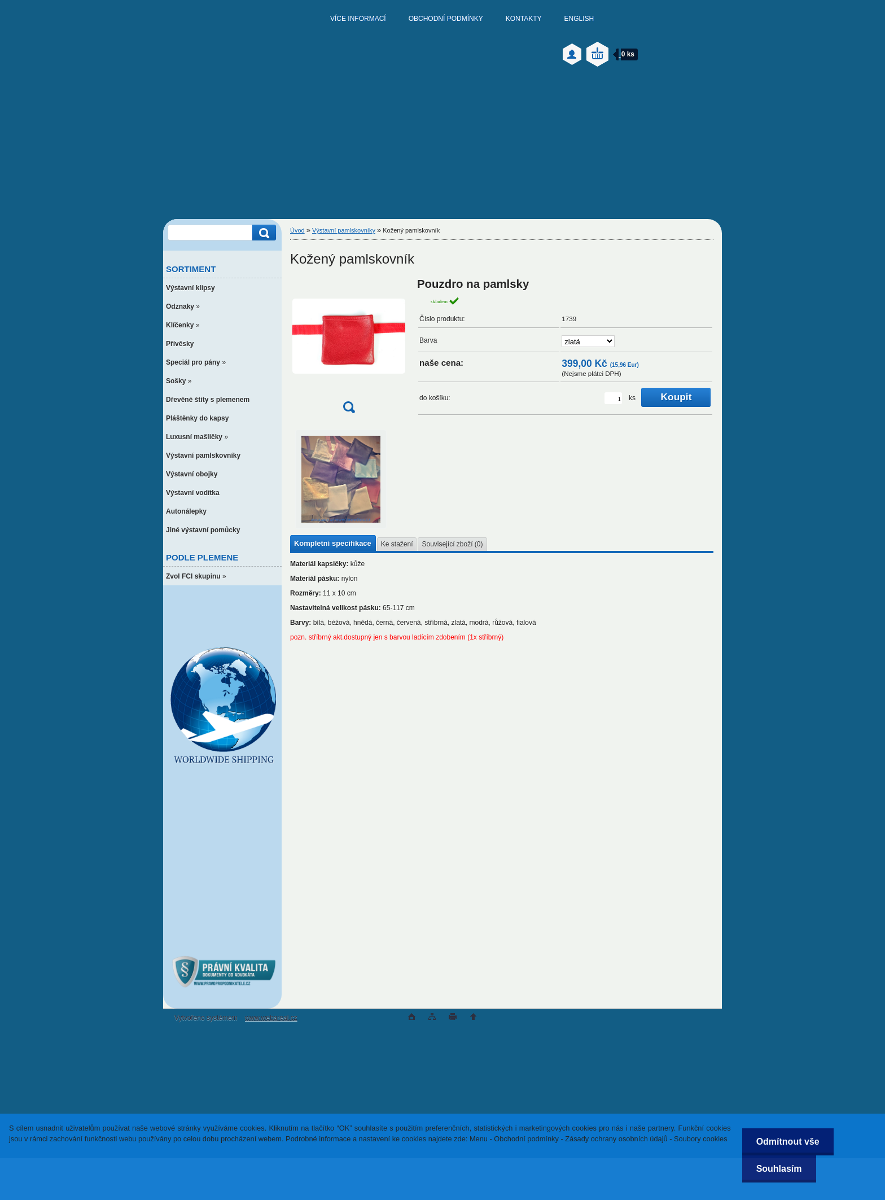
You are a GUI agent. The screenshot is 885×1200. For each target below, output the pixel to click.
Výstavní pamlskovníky (343, 230)
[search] (262, 233)
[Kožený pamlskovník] (349, 349)
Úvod (297, 230)
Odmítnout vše (788, 1141)
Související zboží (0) (452, 544)
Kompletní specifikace (332, 543)
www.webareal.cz (271, 1018)
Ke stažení (397, 544)
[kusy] (613, 398)
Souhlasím (779, 1168)
